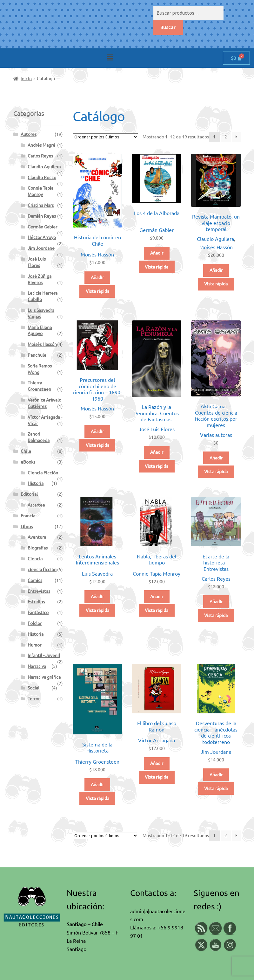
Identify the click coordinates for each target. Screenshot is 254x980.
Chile (26, 451)
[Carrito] (236, 58)
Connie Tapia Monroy (156, 574)
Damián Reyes (42, 216)
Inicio (26, 78)
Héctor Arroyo (42, 237)
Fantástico (38, 612)
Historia (35, 483)
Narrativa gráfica (44, 677)
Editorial (29, 494)
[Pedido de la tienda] (105, 136)
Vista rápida (97, 291)
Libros (27, 526)
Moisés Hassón (97, 254)
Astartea (36, 505)
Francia (28, 515)
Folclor (35, 623)
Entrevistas (39, 591)
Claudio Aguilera (215, 239)
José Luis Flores (157, 429)
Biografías (38, 547)
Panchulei (38, 355)
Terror (34, 698)
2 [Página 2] (225, 136)
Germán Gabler (156, 230)
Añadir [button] (97, 277)
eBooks (28, 462)
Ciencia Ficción (43, 472)
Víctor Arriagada (156, 740)
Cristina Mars (41, 205)
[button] (109, 57)
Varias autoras (216, 435)
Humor (34, 645)
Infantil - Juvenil (44, 655)
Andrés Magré (41, 145)
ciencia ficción (42, 569)
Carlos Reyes (216, 579)
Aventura (37, 537)
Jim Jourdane (216, 752)
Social (33, 687)
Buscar (168, 27)
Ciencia (35, 558)
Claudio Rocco (42, 177)
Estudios (36, 601)
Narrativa (37, 666)
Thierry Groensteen (97, 762)
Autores (29, 134)
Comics (35, 580)
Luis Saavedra (97, 574)
